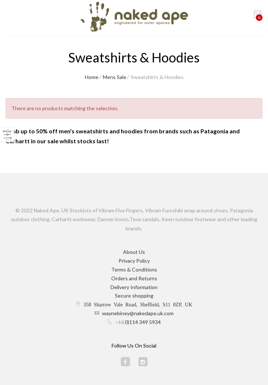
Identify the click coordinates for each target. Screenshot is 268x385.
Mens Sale (114, 77)
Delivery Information (134, 287)
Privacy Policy (134, 261)
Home (91, 77)
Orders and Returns (134, 278)
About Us (134, 252)
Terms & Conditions (134, 269)
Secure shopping (134, 295)
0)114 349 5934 (143, 322)
